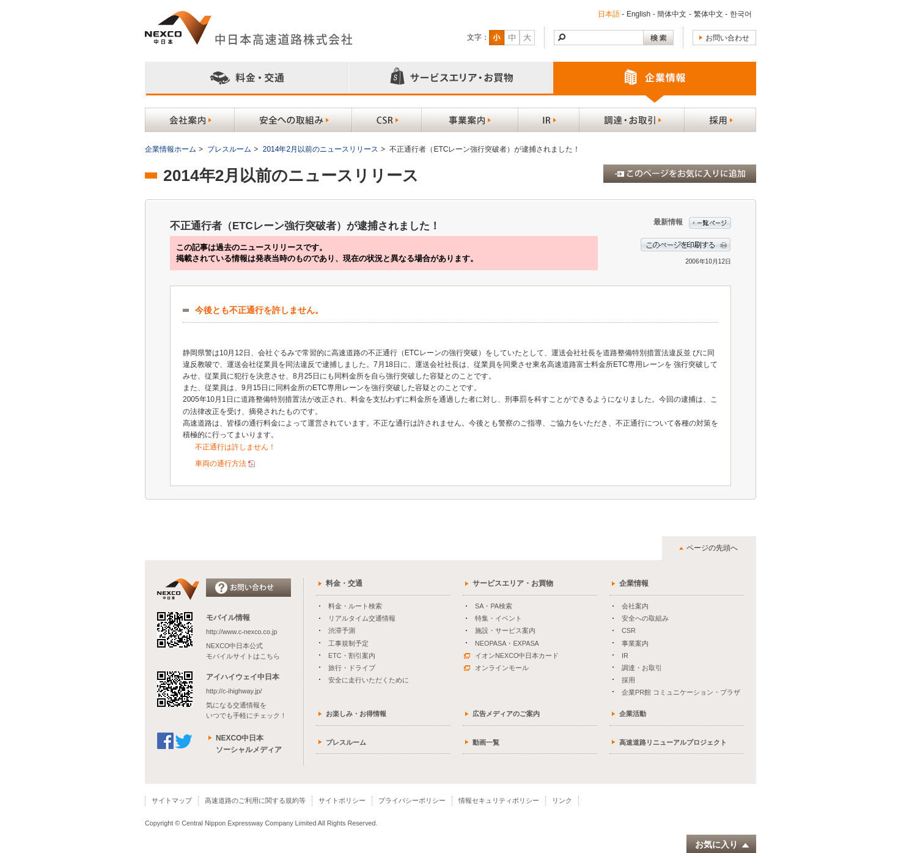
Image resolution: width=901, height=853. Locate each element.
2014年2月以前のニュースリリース (320, 149)
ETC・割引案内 (351, 655)
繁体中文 (708, 14)
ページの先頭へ (712, 548)
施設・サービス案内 (505, 630)
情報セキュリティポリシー (498, 800)
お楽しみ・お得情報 (356, 713)
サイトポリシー (342, 800)
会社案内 (635, 606)
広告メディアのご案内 (506, 713)
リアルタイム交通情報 (361, 618)
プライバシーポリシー (412, 800)
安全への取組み (645, 618)
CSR (629, 630)
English (638, 14)
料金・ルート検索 (355, 606)
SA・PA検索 (493, 606)
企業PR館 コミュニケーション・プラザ (681, 692)
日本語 (609, 14)
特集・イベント (498, 618)
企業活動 (632, 713)
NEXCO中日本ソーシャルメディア (249, 744)
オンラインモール (496, 667)
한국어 (741, 14)
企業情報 (634, 583)
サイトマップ (172, 800)
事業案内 (635, 643)
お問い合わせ (727, 38)
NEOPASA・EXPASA (507, 643)
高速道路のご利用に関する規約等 (255, 800)
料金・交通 (344, 583)
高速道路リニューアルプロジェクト (673, 742)
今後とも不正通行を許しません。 (259, 310)
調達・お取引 (642, 667)
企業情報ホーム (170, 149)
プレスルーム (229, 149)
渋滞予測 (341, 630)
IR (625, 655)
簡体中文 (671, 14)
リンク (562, 800)
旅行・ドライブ (351, 667)
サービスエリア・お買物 (513, 583)
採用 (628, 680)
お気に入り (722, 845)
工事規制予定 (348, 643)
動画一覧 (486, 742)
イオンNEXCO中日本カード (511, 655)
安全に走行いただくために (368, 680)
